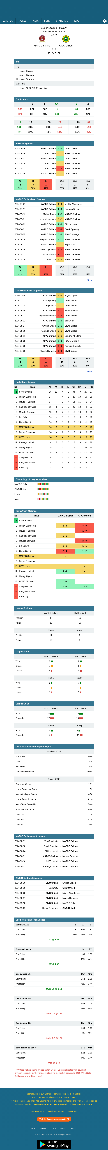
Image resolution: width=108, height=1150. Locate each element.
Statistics (62, 21)
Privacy (43, 1128)
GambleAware (37, 1111)
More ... (90, 280)
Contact (73, 1128)
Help (33, 1128)
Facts (35, 21)
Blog (76, 21)
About (62, 1128)
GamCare (72, 1111)
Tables (22, 21)
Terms (53, 1128)
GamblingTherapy (56, 1111)
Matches (8, 21)
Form (47, 21)
